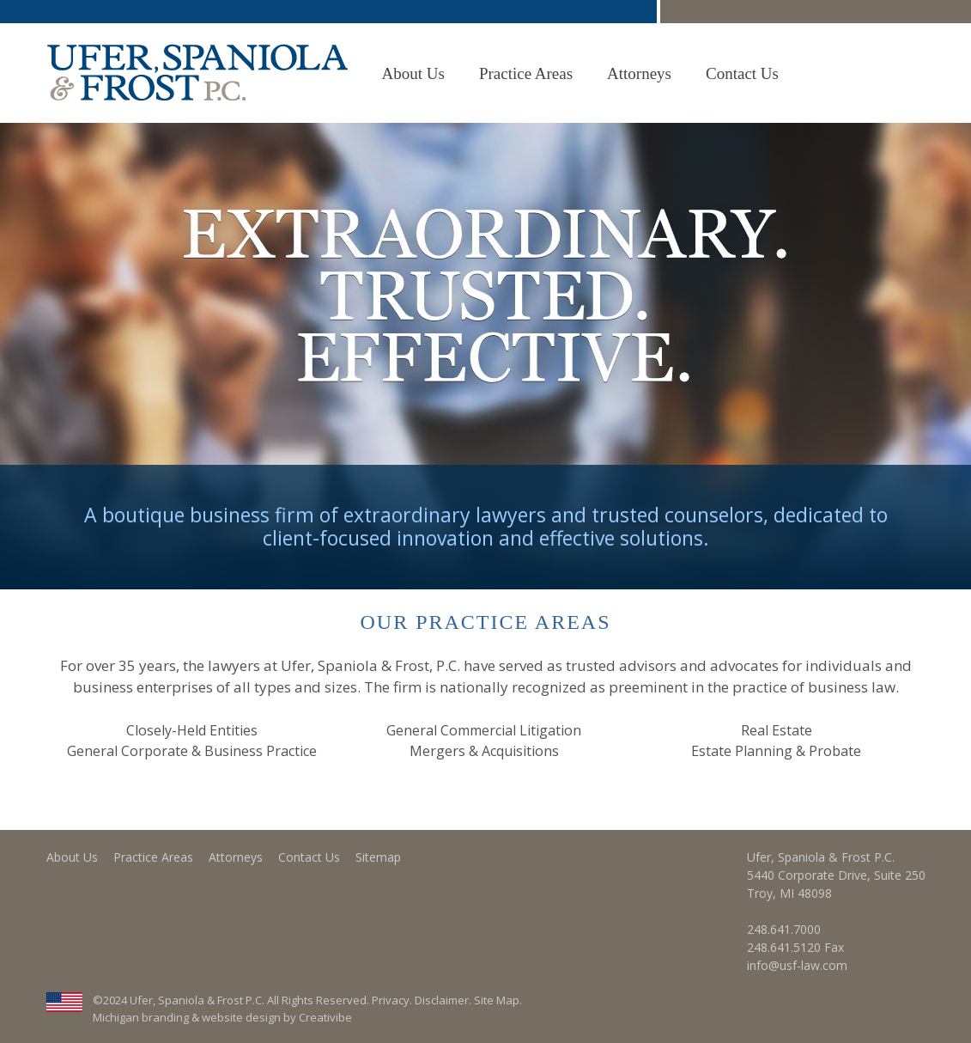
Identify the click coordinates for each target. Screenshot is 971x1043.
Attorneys (639, 73)
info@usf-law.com (797, 965)
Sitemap (378, 857)
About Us (413, 73)
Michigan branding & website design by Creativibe (222, 1017)
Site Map (496, 1000)
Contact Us (742, 73)
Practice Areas (526, 73)
